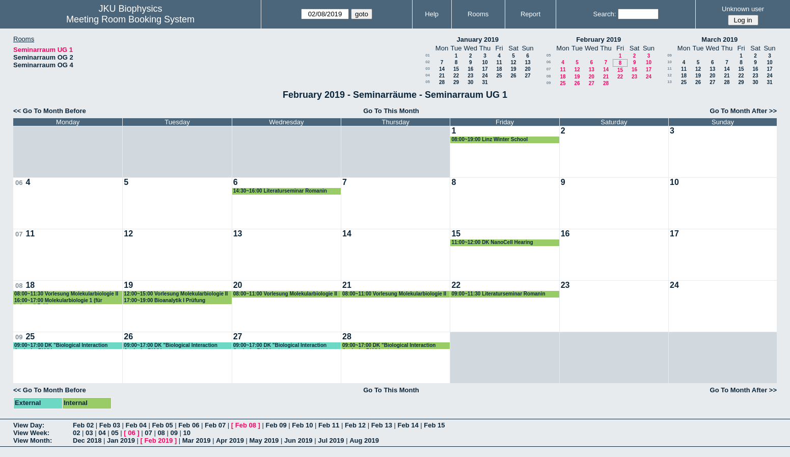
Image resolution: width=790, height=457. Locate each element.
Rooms (478, 14)
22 (456, 75)
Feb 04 (136, 425)
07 (549, 69)
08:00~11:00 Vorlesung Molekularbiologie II (285, 294)
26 (513, 75)
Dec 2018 (87, 440)
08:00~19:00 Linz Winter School (489, 139)
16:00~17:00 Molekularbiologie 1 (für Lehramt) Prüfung (58, 301)
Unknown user (743, 9)
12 (513, 62)
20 (527, 69)
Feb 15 (434, 425)
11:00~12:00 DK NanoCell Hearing (492, 242)
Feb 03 (109, 425)
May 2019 (264, 440)
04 (427, 75)
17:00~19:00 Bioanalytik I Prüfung (164, 300)
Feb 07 (215, 425)
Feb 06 (188, 425)
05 (427, 81)
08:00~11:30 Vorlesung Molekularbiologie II (66, 294)
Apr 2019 (230, 440)
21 (442, 75)
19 (513, 69)
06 (549, 62)
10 (484, 62)
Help (432, 14)
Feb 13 (381, 425)
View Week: (31, 433)
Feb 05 (162, 425)
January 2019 (478, 39)
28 (442, 82)
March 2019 (719, 39)
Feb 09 (275, 425)
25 (499, 75)
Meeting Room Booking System (130, 19)
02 (427, 62)
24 (484, 75)
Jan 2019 (121, 440)
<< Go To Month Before (49, 111)
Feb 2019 (159, 440)
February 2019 (598, 39)
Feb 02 (83, 425)
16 (470, 69)
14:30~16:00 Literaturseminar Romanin (280, 191)
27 (527, 75)
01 (427, 55)
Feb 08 (245, 425)
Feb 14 (407, 425)
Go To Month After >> (743, 111)
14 (442, 69)
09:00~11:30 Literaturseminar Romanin (498, 294)
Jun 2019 (298, 440)
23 (470, 75)
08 (549, 76)
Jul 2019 (331, 440)
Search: (604, 14)
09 (549, 82)
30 (470, 82)
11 (499, 62)
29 (456, 82)
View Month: (32, 440)
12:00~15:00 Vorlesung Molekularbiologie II (176, 294)
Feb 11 (328, 425)
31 (484, 82)
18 (499, 69)
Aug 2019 (364, 440)
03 (427, 68)
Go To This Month (391, 111)
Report (530, 14)
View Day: (28, 425)
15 (456, 69)
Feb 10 (302, 425)
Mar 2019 (196, 440)
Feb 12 (355, 425)
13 (527, 62)
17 (484, 69)
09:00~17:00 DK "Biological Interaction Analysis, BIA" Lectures (60, 345)
